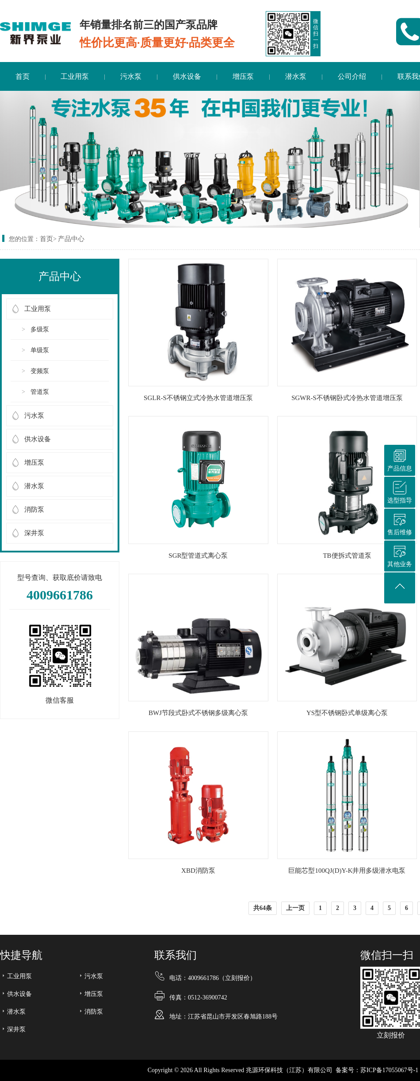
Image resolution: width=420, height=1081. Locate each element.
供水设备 (187, 76)
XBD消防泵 (198, 870)
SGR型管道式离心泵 (198, 555)
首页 (22, 76)
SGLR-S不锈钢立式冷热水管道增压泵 (198, 397)
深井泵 (34, 533)
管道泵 (40, 392)
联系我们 (175, 955)
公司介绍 (352, 76)
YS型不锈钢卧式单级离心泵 (347, 712)
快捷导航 (21, 955)
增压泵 (243, 76)
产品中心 (71, 238)
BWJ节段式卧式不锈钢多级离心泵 (198, 712)
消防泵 (34, 509)
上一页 (295, 908)
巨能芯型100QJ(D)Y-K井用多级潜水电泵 (346, 870)
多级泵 (40, 329)
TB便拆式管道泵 (347, 555)
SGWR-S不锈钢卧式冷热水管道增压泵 (347, 397)
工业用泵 (75, 76)
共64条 (262, 908)
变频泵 (40, 371)
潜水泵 (295, 76)
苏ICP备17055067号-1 (389, 1070)
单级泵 (40, 350)
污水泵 (130, 76)
